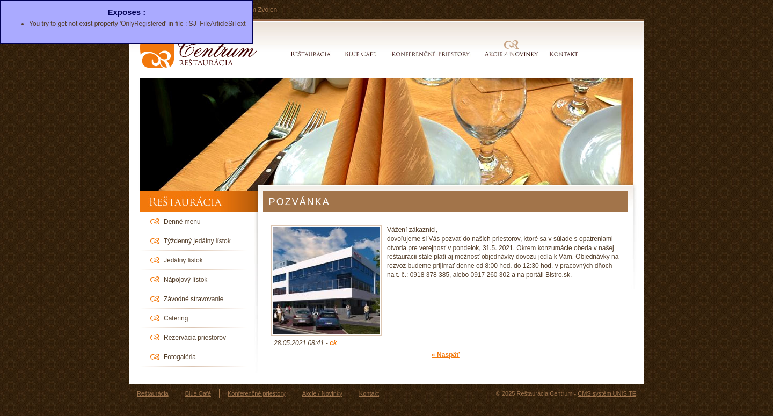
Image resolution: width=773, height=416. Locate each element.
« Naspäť (446, 355)
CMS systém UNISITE (607, 393)
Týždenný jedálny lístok (197, 241)
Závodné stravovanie (193, 299)
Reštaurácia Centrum (199, 51)
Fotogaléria (180, 357)
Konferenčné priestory (430, 54)
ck (333, 343)
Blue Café (361, 54)
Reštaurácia (311, 54)
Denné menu (182, 221)
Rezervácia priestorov (195, 337)
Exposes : (126, 12)
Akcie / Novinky (511, 54)
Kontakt (562, 54)
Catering (176, 318)
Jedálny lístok (183, 260)
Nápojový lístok (185, 279)
